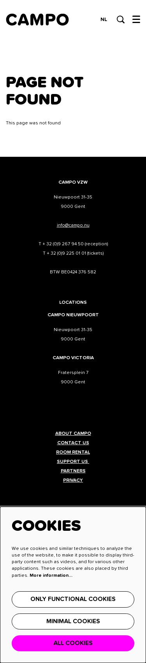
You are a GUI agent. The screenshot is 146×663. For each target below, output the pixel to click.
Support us (73, 461)
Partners (73, 471)
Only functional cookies (73, 599)
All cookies (73, 643)
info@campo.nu (73, 225)
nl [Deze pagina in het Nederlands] (103, 19)
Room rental (73, 452)
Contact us (73, 443)
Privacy (73, 480)
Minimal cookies (73, 621)
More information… (51, 575)
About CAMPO (73, 433)
